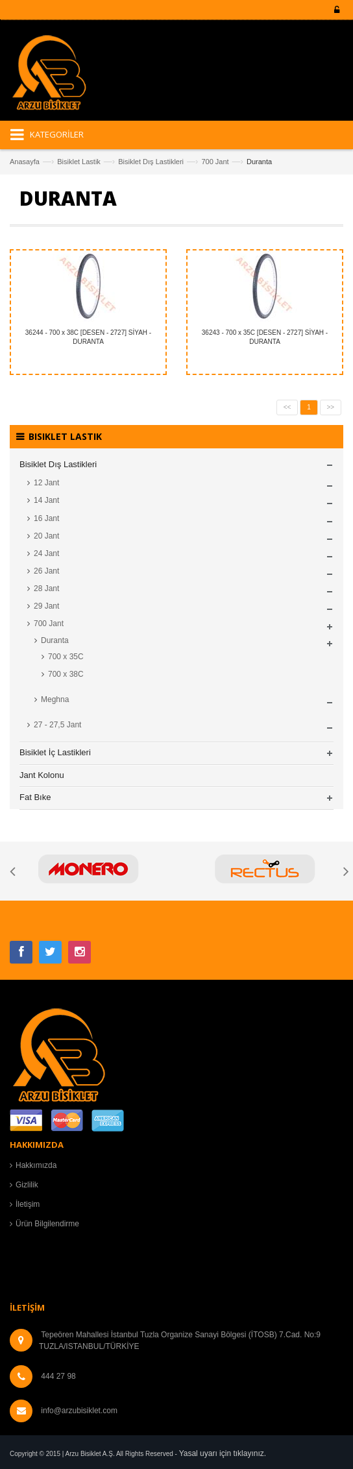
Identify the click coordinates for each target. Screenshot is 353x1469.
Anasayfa (25, 161)
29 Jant (46, 606)
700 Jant (214, 161)
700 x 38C (66, 674)
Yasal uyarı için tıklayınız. (223, 1453)
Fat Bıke (35, 797)
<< (287, 407)
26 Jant (46, 571)
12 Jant (46, 482)
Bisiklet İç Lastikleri (55, 752)
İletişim (28, 1204)
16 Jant (46, 518)
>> (331, 407)
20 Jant (46, 535)
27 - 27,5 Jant (57, 724)
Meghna (55, 699)
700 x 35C (66, 656)
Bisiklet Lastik (79, 161)
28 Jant (46, 588)
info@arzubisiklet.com (79, 1410)
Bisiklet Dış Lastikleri (151, 161)
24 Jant (46, 553)
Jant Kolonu (41, 775)
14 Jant (46, 500)
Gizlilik (27, 1184)
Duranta (55, 640)
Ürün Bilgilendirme (47, 1223)
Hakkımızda (36, 1165)
